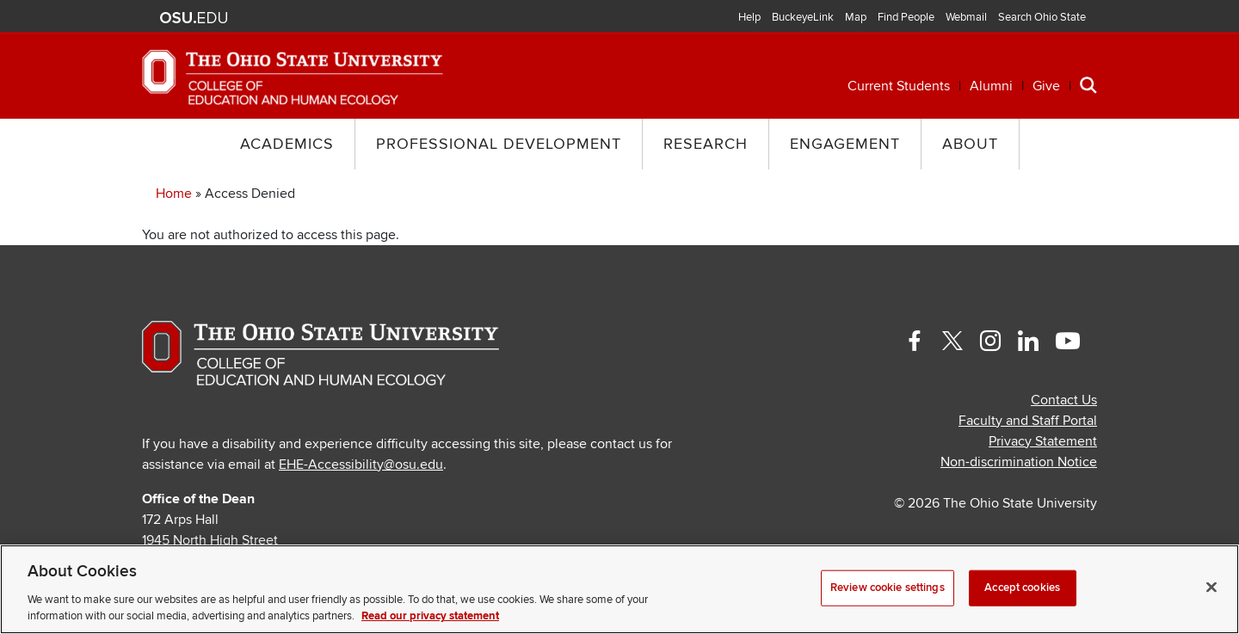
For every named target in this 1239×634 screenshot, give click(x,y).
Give (1046, 86)
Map (855, 17)
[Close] (1211, 587)
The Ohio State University (193, 18)
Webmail (966, 17)
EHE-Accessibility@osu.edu (361, 464)
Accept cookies (1022, 587)
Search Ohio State (1042, 17)
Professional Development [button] (498, 144)
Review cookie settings (887, 587)
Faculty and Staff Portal (1028, 420)
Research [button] (705, 144)
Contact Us (1064, 400)
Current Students (899, 86)
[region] (619, 589)
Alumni (991, 86)
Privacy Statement (1043, 441)
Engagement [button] (845, 144)
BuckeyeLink (803, 17)
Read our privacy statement (430, 616)
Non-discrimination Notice (1018, 462)
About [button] (970, 144)
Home (174, 193)
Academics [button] (287, 144)
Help (749, 17)
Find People (906, 17)
